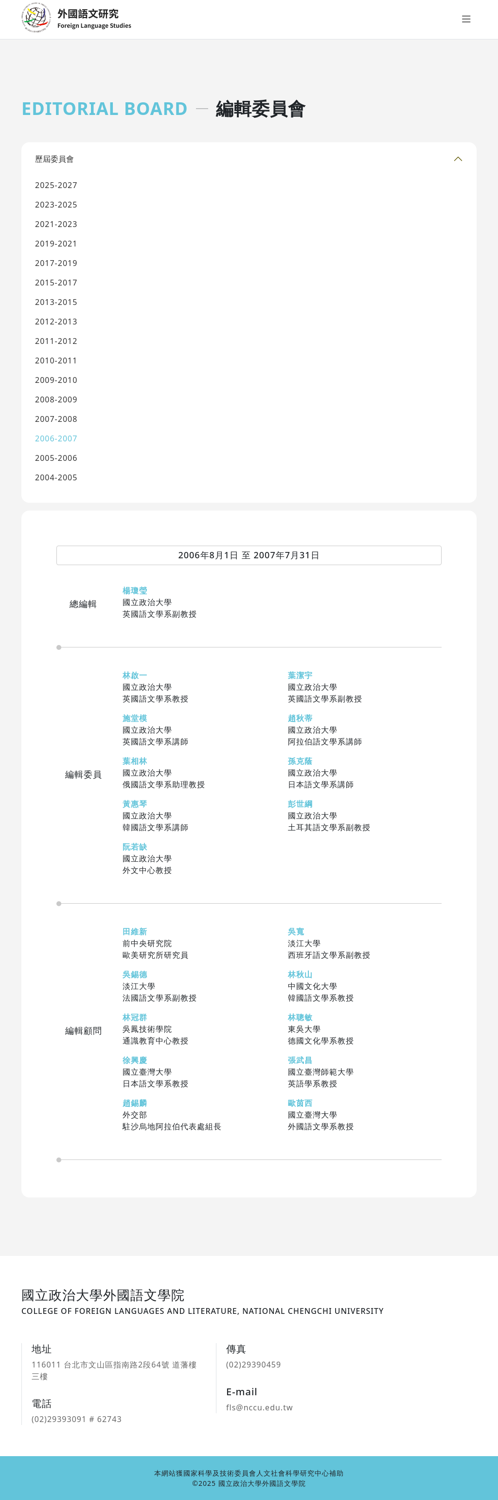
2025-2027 (56, 185)
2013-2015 (56, 302)
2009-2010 (56, 380)
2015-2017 (56, 282)
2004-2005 (56, 477)
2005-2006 (56, 458)
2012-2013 (56, 321)
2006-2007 (56, 438)
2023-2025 (56, 204)
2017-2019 (56, 263)
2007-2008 (56, 419)
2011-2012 (56, 341)
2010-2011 (56, 360)
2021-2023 (56, 224)
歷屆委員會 (54, 158)
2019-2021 (56, 243)
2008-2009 (56, 399)
